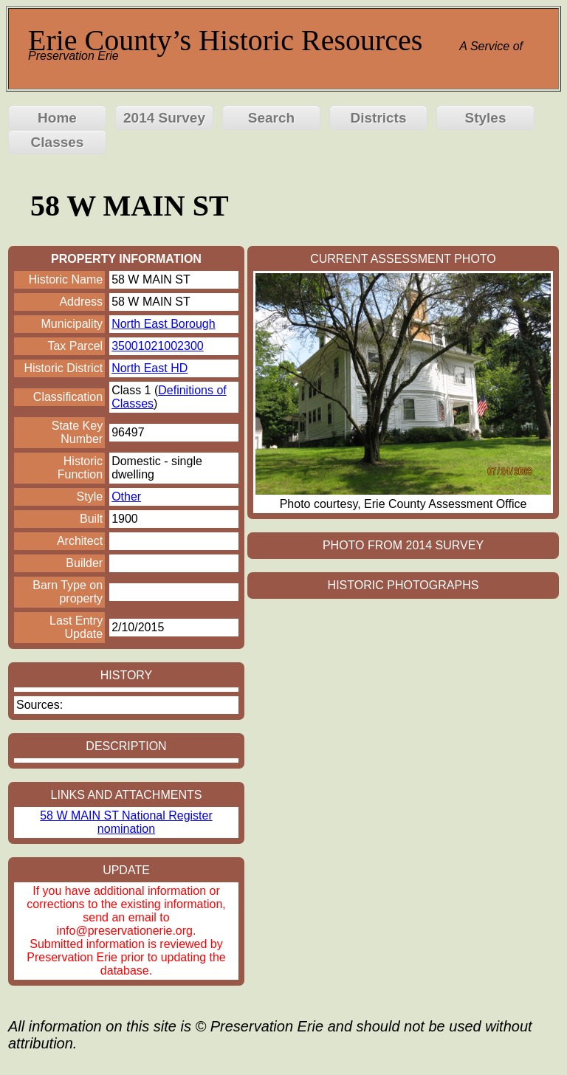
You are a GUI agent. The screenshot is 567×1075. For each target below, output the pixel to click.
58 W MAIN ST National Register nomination (126, 822)
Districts (378, 118)
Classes (57, 142)
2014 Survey (164, 118)
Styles (485, 118)
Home (57, 118)
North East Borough (163, 323)
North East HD (149, 368)
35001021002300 (157, 346)
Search (271, 118)
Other (126, 496)
